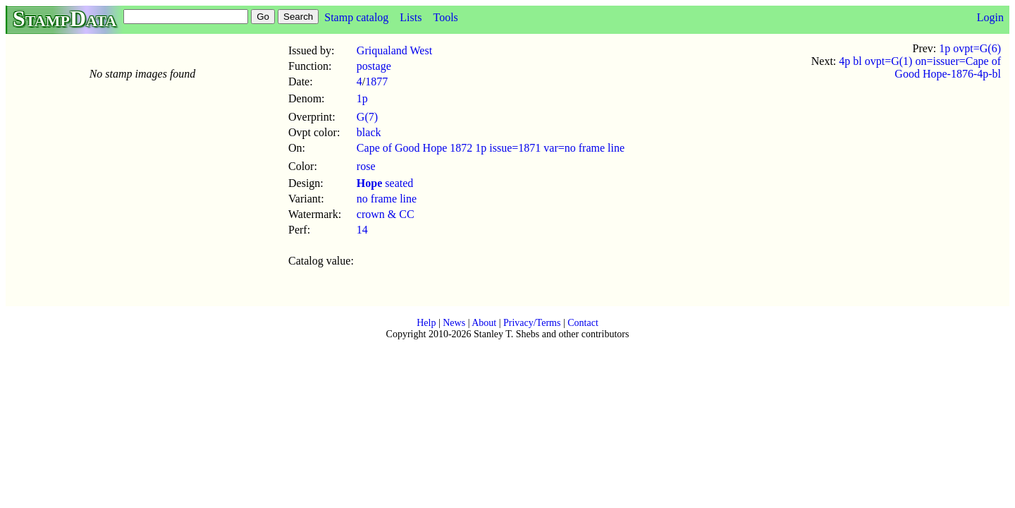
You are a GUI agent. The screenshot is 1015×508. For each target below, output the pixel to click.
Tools (445, 17)
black (369, 132)
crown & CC (385, 214)
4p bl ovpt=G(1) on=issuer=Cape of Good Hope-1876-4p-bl (920, 67)
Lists (411, 17)
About (484, 323)
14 (362, 230)
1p (362, 98)
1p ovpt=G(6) (970, 48)
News (454, 323)
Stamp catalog (356, 17)
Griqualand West (394, 50)
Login (990, 17)
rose (366, 166)
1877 (376, 81)
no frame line (387, 199)
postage (374, 66)
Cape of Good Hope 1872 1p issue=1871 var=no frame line (491, 148)
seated (385, 183)
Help (426, 323)
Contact (582, 323)
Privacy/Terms (531, 323)
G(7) (367, 117)
